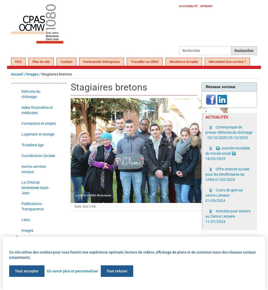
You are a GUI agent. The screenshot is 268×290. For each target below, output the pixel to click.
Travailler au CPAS (145, 62)
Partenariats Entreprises (101, 62)
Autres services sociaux (33, 169)
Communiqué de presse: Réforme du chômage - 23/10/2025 (229, 132)
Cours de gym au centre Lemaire (224, 195)
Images (32, 74)
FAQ (18, 62)
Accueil (17, 74)
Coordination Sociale (38, 156)
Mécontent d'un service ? (227, 62)
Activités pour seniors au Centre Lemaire (227, 216)
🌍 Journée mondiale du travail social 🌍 (227, 153)
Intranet (206, 6)
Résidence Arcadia (184, 62)
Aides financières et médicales (37, 110)
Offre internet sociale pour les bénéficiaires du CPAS (227, 174)
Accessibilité (188, 6)
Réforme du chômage (30, 94)
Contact (66, 62)
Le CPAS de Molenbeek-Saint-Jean (35, 187)
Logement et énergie (37, 134)
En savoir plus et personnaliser (72, 271)
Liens (25, 220)
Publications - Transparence (32, 206)
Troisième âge (32, 145)
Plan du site (41, 62)
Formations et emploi (38, 123)
